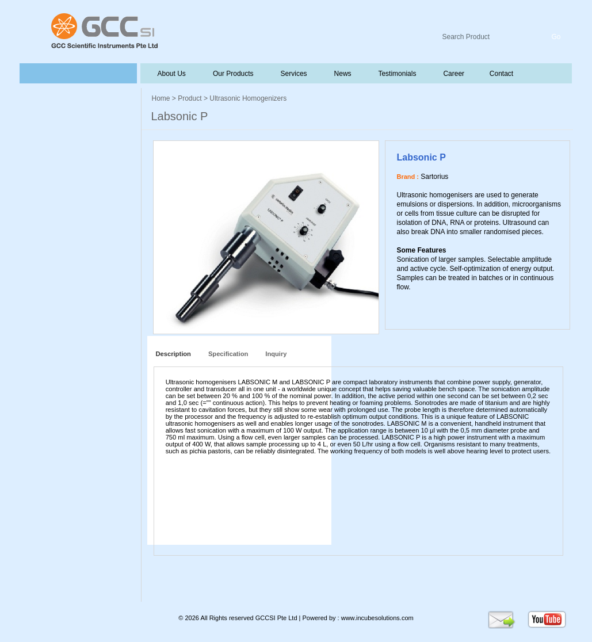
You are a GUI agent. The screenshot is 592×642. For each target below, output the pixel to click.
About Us (172, 74)
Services (293, 74)
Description (171, 353)
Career (453, 74)
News (341, 74)
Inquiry (276, 353)
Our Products (233, 74)
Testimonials (396, 74)
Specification (228, 353)
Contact (500, 74)
